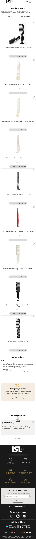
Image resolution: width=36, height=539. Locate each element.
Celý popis (27, 12)
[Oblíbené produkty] (33, 2)
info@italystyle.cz (25, 462)
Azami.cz (29, 537)
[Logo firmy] (9, 1)
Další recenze (18, 438)
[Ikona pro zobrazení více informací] (30, 496)
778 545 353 (11, 462)
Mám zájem (18, 397)
